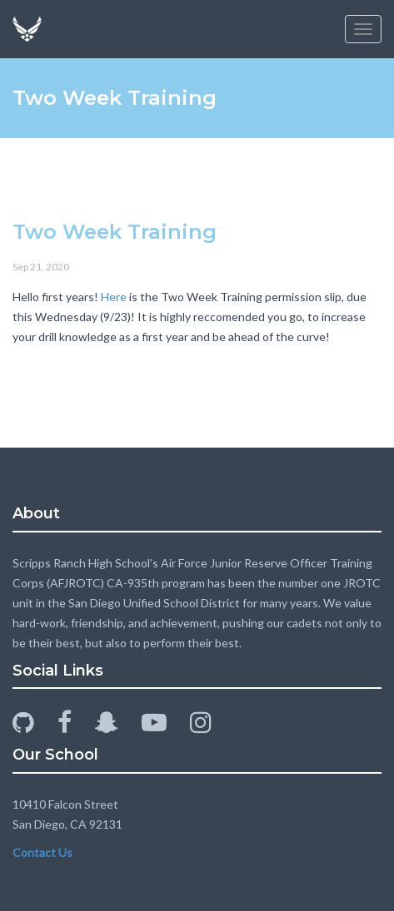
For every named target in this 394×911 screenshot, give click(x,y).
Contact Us (42, 852)
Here (114, 297)
